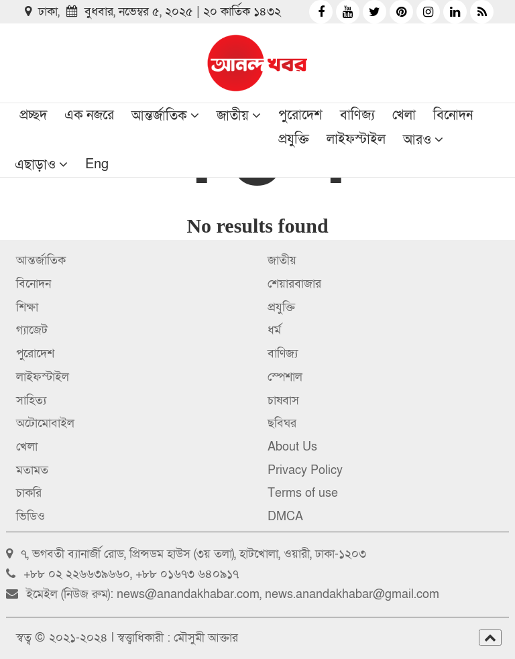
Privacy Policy (305, 470)
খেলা (404, 115)
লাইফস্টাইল (356, 139)
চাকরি (29, 493)
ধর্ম (274, 330)
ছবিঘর (282, 423)
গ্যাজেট (32, 330)
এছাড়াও (35, 165)
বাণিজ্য (357, 115)
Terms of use (303, 493)
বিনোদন (453, 115)
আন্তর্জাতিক (159, 116)
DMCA (285, 516)
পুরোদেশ (300, 115)
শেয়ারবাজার (294, 284)
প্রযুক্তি (293, 139)
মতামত (32, 470)
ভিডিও (30, 516)
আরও (417, 140)
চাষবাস (283, 400)
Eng (97, 164)
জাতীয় (233, 116)
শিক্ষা (27, 307)
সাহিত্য (31, 400)
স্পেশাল (285, 377)
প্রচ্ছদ (33, 115)
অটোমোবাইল (45, 423)
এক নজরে (89, 115)
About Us (292, 447)
